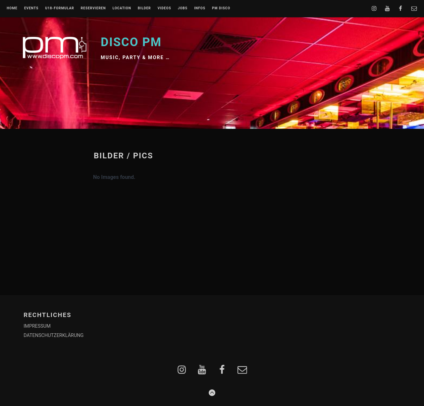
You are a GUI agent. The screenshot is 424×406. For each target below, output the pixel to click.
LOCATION (122, 8)
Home (12, 8)
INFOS (199, 8)
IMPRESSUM (37, 326)
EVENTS (31, 8)
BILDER (144, 8)
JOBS (182, 8)
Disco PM (131, 42)
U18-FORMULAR (59, 8)
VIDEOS (164, 8)
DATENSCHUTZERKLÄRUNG (53, 335)
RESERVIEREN (93, 8)
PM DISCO (221, 8)
